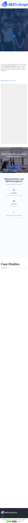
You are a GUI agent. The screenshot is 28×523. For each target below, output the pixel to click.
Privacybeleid (19, 521)
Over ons (2, 502)
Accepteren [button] (9, 521)
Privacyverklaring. (22, 487)
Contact (2, 503)
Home (2, 496)
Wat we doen (3, 498)
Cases (2, 500)
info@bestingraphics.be (6, 510)
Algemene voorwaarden (5, 490)
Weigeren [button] (14, 521)
